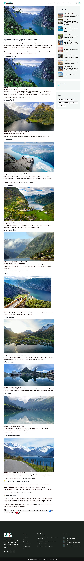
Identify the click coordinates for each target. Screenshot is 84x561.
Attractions (73, 102)
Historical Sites (69, 99)
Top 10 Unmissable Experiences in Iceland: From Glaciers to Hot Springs (71, 30)
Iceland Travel (68, 19)
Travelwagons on (73, 542)
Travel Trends (68, 34)
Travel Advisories (69, 13)
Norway (6, 510)
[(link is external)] (19, 513)
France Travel (68, 47)
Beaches (61, 99)
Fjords (12, 510)
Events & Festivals (63, 102)
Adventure (35, 510)
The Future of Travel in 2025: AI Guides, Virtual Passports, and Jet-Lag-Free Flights (71, 44)
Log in (5, 512)
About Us (25, 537)
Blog (24, 539)
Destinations (68, 60)
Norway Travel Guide (38, 504)
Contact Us (25, 548)
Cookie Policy (26, 541)
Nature (28, 510)
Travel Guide (43, 510)
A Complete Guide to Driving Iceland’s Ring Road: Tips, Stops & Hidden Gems (71, 23)
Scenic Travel (20, 510)
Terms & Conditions (27, 544)
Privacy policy (26, 546)
